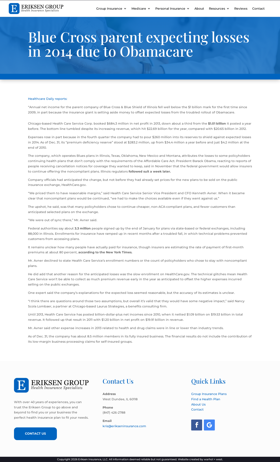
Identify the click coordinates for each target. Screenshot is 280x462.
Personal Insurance (170, 9)
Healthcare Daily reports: (47, 99)
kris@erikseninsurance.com (124, 426)
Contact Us (35, 434)
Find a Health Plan (205, 399)
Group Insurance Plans (209, 394)
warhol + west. (213, 459)
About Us (198, 404)
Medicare (138, 9)
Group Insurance (109, 9)
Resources (217, 9)
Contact (258, 9)
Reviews (240, 9)
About (199, 9)
